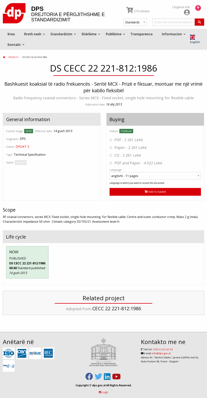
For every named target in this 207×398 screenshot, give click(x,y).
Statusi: (114, 131)
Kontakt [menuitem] (14, 44)
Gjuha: (10, 162)
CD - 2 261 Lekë (125, 155)
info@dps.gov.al (161, 353)
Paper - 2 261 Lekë (128, 147)
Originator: (12, 139)
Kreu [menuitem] (11, 34)
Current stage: (14, 131)
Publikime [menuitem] (113, 34)
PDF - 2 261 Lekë (126, 139)
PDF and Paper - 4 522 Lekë (136, 163)
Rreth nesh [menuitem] (32, 34)
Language (116, 170)
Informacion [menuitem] (172, 34)
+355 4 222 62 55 (163, 349)
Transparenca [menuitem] (142, 34)
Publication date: (95, 104)
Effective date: (44, 131)
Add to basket (155, 191)
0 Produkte (138, 11)
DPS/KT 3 (22, 147)
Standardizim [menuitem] (61, 34)
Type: (9, 154)
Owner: (10, 147)
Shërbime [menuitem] (89, 34)
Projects (13, 57)
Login (105, 392)
